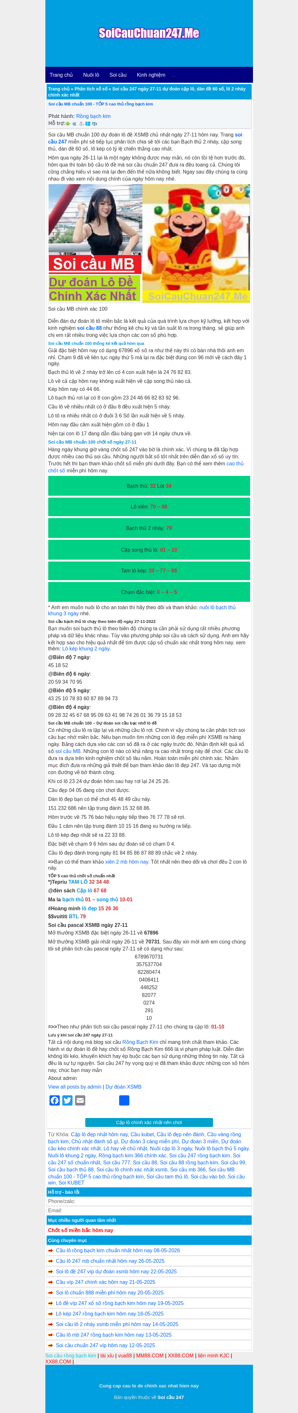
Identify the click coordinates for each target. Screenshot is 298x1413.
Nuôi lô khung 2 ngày (72, 1155)
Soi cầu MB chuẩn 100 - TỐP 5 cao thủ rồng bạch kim (101, 104)
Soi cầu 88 (145, 1162)
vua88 (125, 1355)
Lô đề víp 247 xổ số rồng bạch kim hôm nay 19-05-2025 (120, 1303)
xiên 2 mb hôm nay (126, 862)
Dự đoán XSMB (123, 1087)
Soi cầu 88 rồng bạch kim (189, 1162)
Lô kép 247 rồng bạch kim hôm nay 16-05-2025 (110, 1313)
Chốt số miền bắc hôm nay (80, 1230)
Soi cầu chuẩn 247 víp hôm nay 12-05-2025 (105, 1345)
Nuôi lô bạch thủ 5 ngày (221, 1148)
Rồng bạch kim (93, 116)
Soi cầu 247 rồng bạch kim (199, 1155)
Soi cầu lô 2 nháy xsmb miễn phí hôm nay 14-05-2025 (117, 1324)
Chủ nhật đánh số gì (95, 1141)
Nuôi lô (91, 75)
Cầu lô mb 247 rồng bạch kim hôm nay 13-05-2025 (114, 1335)
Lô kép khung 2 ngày (85, 648)
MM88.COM (150, 1355)
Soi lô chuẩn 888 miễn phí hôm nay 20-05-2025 (110, 1292)
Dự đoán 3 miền (200, 1141)
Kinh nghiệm (151, 75)
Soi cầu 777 (116, 1162)
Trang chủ (61, 75)
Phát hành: (62, 116)
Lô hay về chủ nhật (125, 1148)
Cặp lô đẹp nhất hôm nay (99, 1134)
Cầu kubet (142, 1134)
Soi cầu (118, 75)
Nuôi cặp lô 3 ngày (171, 1148)
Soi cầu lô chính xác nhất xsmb (131, 1169)
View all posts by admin (75, 1087)
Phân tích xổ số (90, 88)
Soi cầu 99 (233, 1162)
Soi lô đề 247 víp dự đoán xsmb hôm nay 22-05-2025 (116, 1271)
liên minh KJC (213, 1355)
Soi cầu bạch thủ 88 (71, 1169)
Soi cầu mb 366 (188, 1169)
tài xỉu (107, 1355)
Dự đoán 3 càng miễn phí (150, 1141)
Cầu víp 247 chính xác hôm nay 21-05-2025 (105, 1282)
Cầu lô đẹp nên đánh (180, 1134)
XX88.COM (181, 1355)
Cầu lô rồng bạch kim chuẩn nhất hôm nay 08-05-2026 (118, 1250)
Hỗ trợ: (57, 123)
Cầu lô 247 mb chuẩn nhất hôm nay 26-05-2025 (110, 1261)
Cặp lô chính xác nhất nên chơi (149, 1122)
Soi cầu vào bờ (208, 1176)
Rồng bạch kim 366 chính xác (132, 1155)
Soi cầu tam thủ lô (167, 1176)
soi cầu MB (67, 751)
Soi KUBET (71, 1182)
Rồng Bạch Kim (140, 1042)
